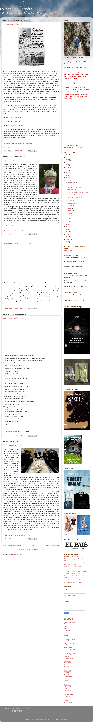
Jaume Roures (8, 143)
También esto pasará (21, 231)
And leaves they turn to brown (15, 318)
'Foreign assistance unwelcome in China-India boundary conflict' (76, 563)
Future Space (68, 662)
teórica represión (10, 77)
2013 (67, 229)
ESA (65, 626)
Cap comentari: (18, 150)
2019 (67, 172)
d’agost (70, 205)
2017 (67, 177)
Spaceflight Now (68, 703)
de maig (70, 213)
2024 (67, 160)
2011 (67, 234)
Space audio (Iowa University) (69, 640)
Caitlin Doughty (8, 535)
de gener (70, 221)
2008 (67, 242)
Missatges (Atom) (17, 554)
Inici (32, 545)
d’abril (69, 216)
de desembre (72, 182)
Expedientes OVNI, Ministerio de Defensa (69, 655)
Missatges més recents (12, 545)
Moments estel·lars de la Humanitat (17, 244)
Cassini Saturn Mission (68, 679)
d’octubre (70, 200)
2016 (67, 180)
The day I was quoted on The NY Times (75, 569)
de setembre (71, 203)
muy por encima (20, 83)
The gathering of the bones (13, 445)
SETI (65, 633)
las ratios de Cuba (29, 81)
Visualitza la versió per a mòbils (31, 549)
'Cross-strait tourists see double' (73, 573)
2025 (67, 157)
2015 (67, 224)
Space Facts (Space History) (68, 675)
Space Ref (67, 696)
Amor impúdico (9, 160)
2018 (67, 175)
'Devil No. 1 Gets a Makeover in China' (75, 571)
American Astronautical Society (67, 666)
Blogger (66, 719)
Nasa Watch (67, 670)
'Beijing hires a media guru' (72, 579)
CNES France (68, 647)
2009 (67, 239)
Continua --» (7, 147)
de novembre (72, 185)
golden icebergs (68, 250)
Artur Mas (6, 305)
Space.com (67, 630)
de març (70, 218)
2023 (67, 162)
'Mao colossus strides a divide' (73, 566)
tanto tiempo (33, 111)
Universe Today (68, 672)
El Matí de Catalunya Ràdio (23, 143)
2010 (67, 236)
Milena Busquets (8, 231)
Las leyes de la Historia (12, 24)
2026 (67, 154)
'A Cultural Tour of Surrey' (71, 556)
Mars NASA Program (67, 687)
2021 (67, 167)
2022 (67, 165)
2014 (67, 226)
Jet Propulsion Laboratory (68, 636)
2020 (67, 170)
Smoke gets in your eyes (22, 535)
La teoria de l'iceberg (16, 9)
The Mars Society (69, 694)
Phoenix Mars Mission (68, 699)
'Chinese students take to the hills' (74, 582)
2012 (67, 231)
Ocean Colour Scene (10, 431)
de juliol (70, 208)
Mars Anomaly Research (68, 691)
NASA (66, 628)
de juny (70, 210)
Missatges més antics (51, 545)
